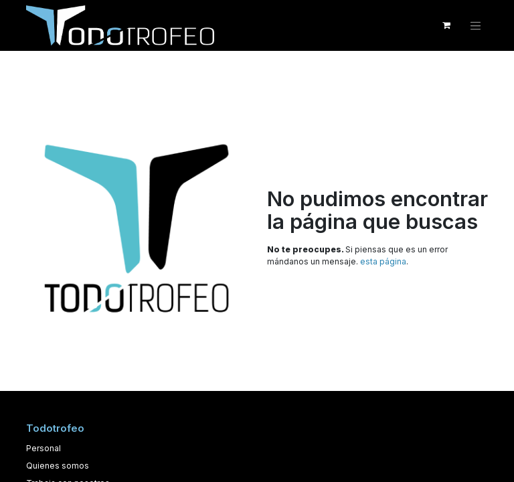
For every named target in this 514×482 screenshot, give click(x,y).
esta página (383, 261)
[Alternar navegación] (476, 25)
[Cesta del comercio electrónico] (446, 25)
